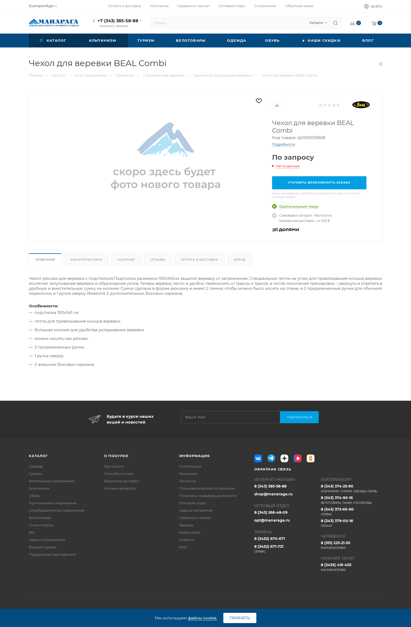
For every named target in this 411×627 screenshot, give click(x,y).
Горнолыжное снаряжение (53, 503)
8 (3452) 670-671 (269, 538)
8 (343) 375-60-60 (351, 511)
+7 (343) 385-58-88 (118, 20)
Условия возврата (120, 488)
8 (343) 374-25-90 (351, 488)
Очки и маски (41, 525)
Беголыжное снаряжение (51, 481)
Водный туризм (42, 547)
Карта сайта (190, 532)
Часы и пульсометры (47, 540)
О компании (190, 466)
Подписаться (299, 417)
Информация (194, 456)
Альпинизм (39, 488)
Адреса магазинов (195, 510)
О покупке (116, 456)
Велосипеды (40, 518)
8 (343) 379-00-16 (351, 523)
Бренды (186, 525)
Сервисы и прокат (195, 518)
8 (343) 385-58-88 (270, 486)
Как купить (113, 466)
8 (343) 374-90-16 (351, 500)
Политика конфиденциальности (208, 496)
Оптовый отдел (192, 503)
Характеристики (86, 259)
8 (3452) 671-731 (285, 549)
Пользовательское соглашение (207, 488)
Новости (186, 540)
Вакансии (188, 473)
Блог (183, 547)
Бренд (240, 259)
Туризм (35, 473)
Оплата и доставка (199, 259)
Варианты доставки (121, 481)
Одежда (36, 466)
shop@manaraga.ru (273, 494)
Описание (45, 259)
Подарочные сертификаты (52, 554)
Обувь (34, 496)
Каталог (38, 456)
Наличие (126, 259)
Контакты (187, 481)
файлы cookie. (202, 617)
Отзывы (157, 259)
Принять (240, 617)
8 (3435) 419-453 (351, 567)
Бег (32, 532)
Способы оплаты (118, 473)
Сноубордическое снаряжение (56, 510)
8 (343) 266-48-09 (271, 512)
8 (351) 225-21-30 (351, 545)
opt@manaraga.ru (272, 520)
